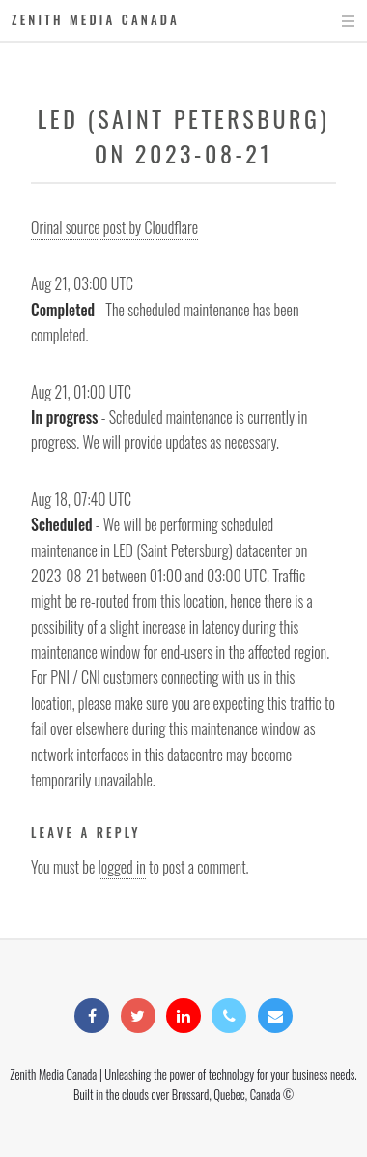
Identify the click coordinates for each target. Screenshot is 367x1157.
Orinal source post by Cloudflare (114, 227)
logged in (122, 866)
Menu (330, 21)
